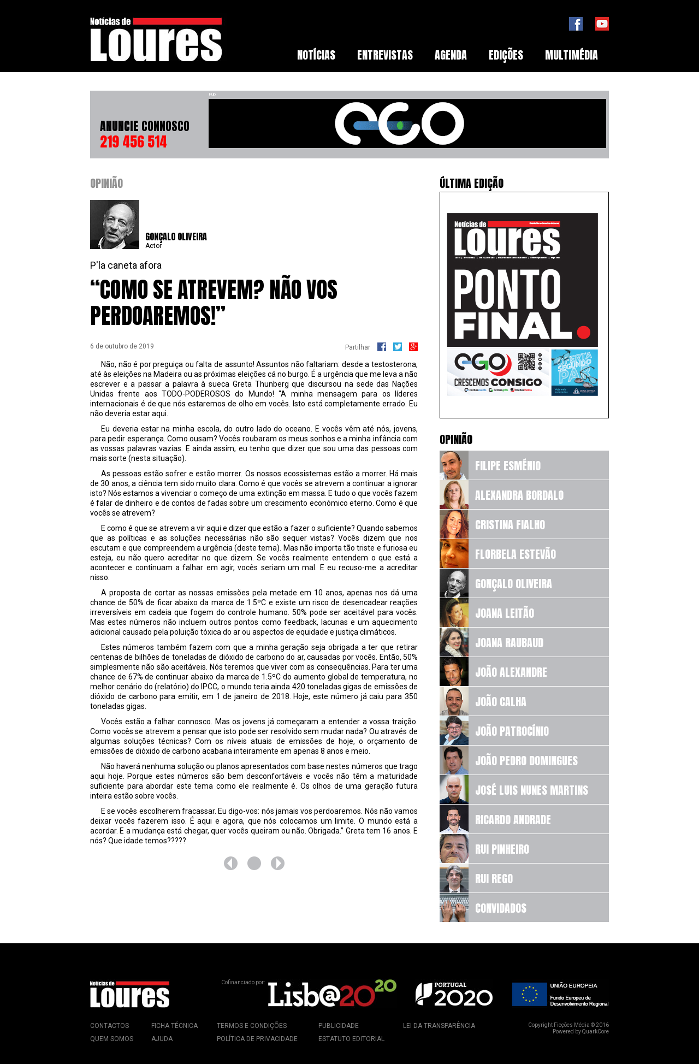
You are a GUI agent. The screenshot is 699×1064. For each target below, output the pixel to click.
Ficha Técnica (174, 1026)
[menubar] (447, 55)
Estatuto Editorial (351, 1039)
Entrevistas (385, 54)
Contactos (109, 1026)
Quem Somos (111, 1039)
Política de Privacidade (257, 1039)
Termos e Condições (252, 1026)
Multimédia (571, 54)
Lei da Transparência (439, 1026)
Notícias (316, 54)
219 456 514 (133, 141)
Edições (506, 54)
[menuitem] (316, 55)
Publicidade (338, 1026)
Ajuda (162, 1039)
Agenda (451, 54)
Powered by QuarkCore (581, 1031)
